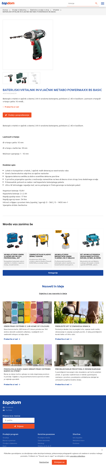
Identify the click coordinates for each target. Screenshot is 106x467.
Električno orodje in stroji (39, 10)
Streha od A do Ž (44, 446)
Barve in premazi (9, 441)
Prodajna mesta (44, 438)
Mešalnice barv (78, 441)
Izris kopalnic (77, 438)
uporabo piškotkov (77, 456)
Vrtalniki (56, 10)
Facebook (8, 407)
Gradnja (6, 438)
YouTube (7, 410)
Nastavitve (44, 462)
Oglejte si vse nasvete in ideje (53, 293)
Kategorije (53, 273)
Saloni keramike (44, 441)
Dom (4, 446)
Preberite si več (11, 107)
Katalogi (41, 443)
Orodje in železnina (19, 10)
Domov (5, 10)
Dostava (76, 443)
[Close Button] (102, 450)
